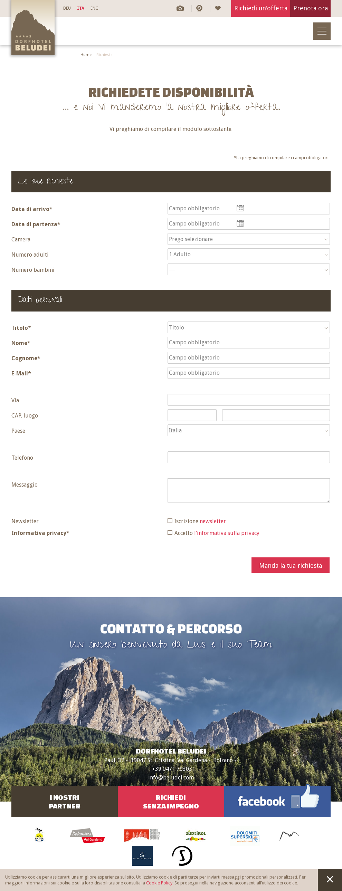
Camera (20, 239)
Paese (18, 431)
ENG (94, 8)
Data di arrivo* (32, 209)
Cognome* (25, 358)
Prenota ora (310, 8)
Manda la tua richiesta (290, 565)
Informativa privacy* (40, 533)
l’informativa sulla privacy (226, 533)
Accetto (216, 533)
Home (86, 54)
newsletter (213, 521)
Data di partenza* (35, 224)
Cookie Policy (159, 882)
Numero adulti (30, 254)
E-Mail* (21, 373)
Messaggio (24, 484)
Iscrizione (200, 521)
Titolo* (21, 328)
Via (15, 400)
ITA (80, 8)
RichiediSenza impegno (171, 801)
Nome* (20, 343)
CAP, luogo (24, 415)
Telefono (22, 457)
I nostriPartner (64, 801)
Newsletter (25, 521)
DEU (67, 8)
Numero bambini (33, 270)
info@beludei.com (171, 777)
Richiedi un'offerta (260, 8)
